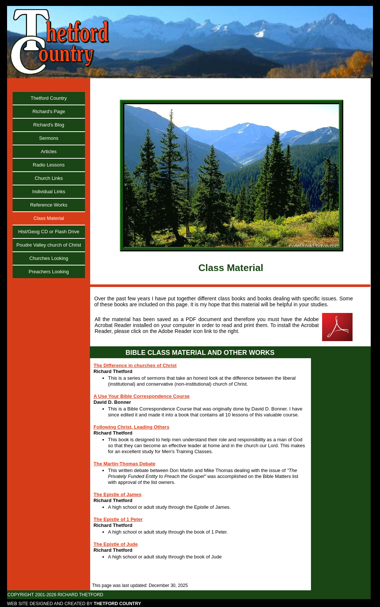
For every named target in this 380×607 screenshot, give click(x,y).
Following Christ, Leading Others (131, 427)
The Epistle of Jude (116, 544)
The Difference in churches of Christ (135, 365)
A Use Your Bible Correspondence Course (142, 396)
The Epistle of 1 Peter (118, 519)
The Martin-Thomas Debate (124, 463)
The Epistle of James (117, 494)
